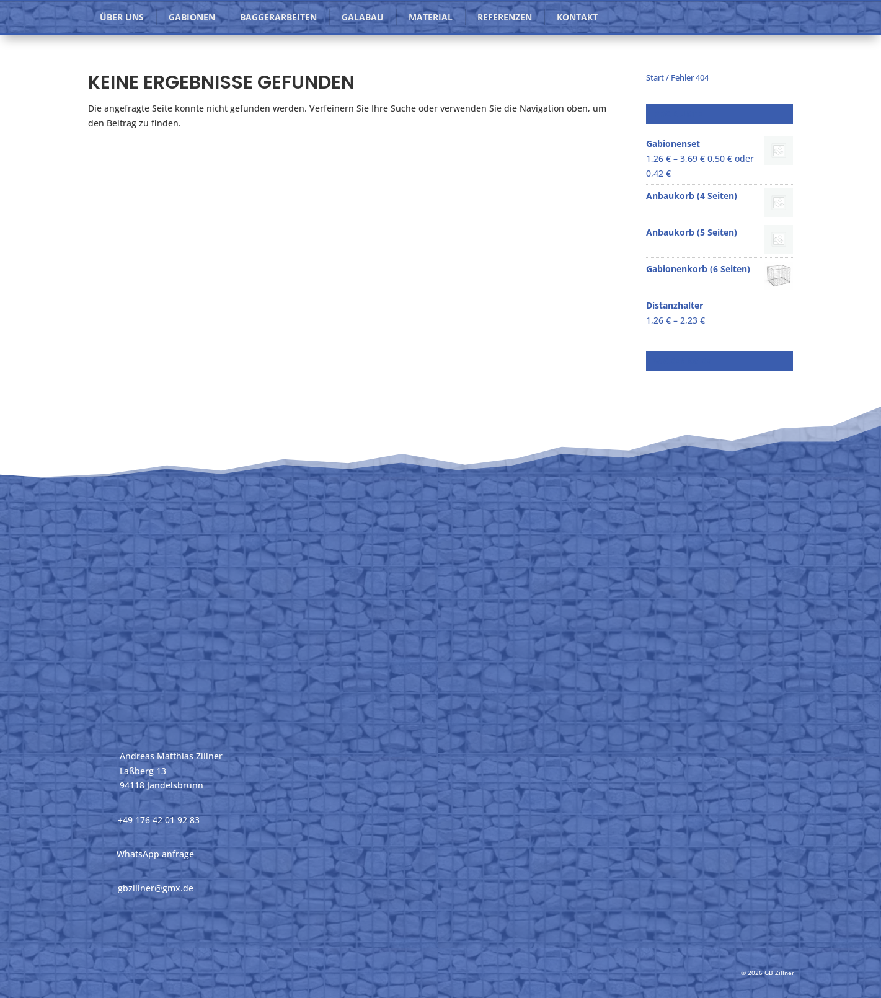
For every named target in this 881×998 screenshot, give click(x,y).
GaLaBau (363, 17)
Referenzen (504, 17)
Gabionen (192, 17)
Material (431, 17)
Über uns (122, 17)
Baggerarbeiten (278, 17)
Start (655, 77)
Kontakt (577, 17)
